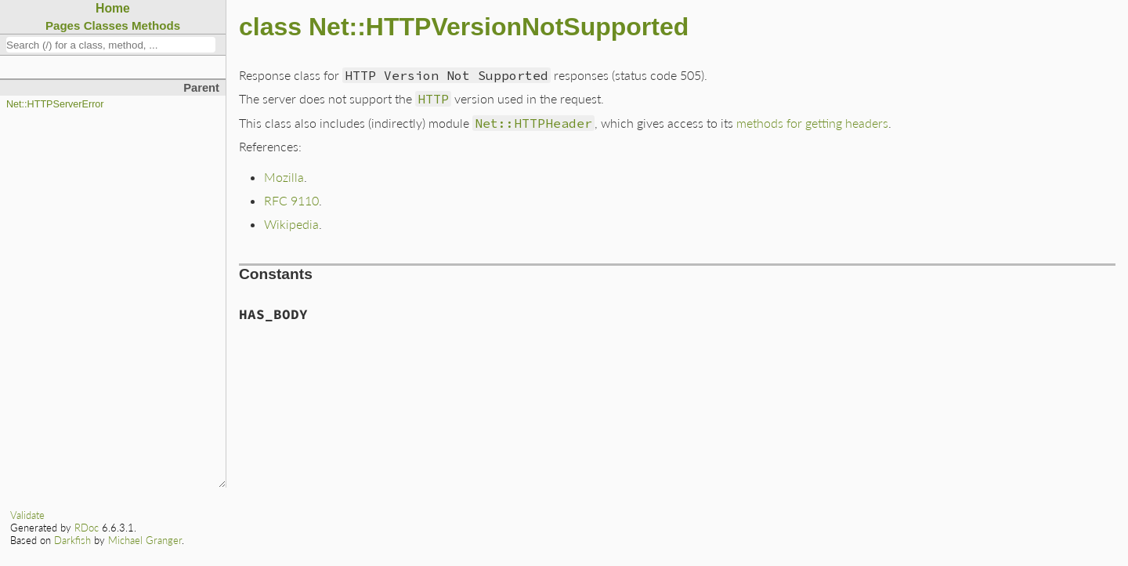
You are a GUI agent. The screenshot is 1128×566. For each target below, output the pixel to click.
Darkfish (72, 540)
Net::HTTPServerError (55, 104)
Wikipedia (291, 223)
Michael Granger (145, 540)
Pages (63, 25)
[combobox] (110, 45)
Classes (106, 25)
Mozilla (284, 176)
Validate (27, 515)
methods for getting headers (812, 122)
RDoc (86, 527)
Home (113, 8)
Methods (156, 25)
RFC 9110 (291, 200)
